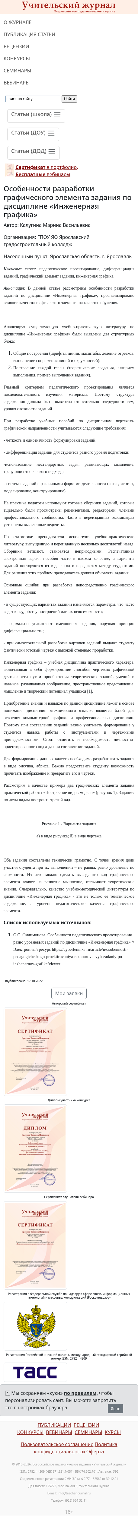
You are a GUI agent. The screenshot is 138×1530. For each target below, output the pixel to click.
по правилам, (81, 1393)
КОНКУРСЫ (17, 58)
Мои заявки (69, 993)
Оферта (95, 1451)
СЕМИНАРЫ (17, 70)
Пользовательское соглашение (57, 1444)
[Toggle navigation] (36, 116)
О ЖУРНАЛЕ (18, 22)
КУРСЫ (113, 1432)
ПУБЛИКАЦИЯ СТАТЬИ (29, 34)
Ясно (115, 1408)
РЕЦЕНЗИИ (16, 46)
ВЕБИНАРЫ (17, 82)
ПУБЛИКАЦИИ (54, 1425)
